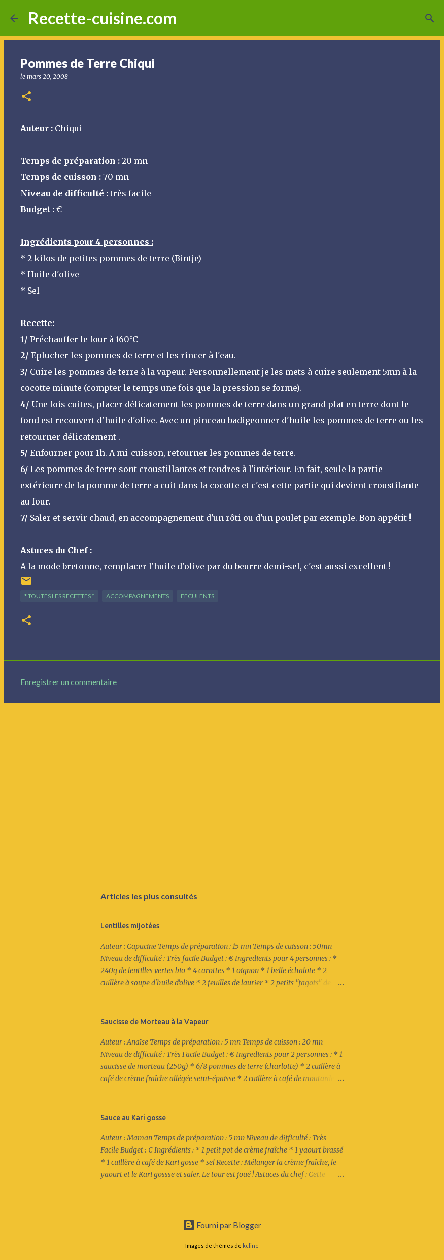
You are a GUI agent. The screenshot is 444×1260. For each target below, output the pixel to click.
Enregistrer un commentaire (68, 682)
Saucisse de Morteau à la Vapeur (154, 1022)
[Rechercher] (191, 18)
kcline (251, 1245)
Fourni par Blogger (222, 1225)
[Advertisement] (222, 789)
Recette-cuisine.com (102, 18)
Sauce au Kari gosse (133, 1117)
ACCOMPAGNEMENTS (137, 596)
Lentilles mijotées (129, 926)
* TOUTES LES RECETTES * (59, 596)
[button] (26, 97)
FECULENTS (197, 596)
